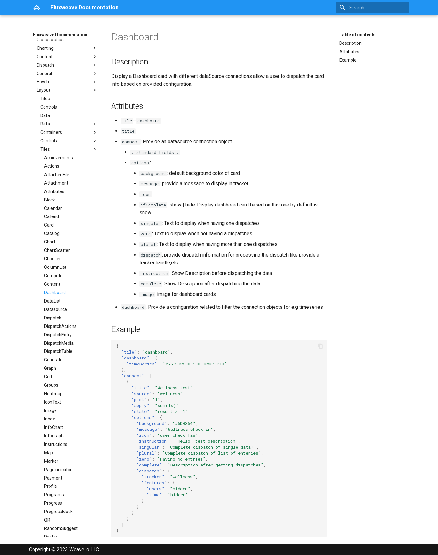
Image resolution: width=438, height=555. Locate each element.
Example (348, 60)
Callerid (51, 51)
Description (350, 43)
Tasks (50, 473)
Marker (51, 296)
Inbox (49, 254)
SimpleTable (56, 405)
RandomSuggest (61, 363)
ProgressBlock (58, 346)
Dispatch (52, 152)
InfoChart (53, 262)
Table (49, 456)
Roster (50, 371)
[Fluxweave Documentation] (36, 7)
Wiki (48, 523)
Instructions (55, 279)
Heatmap (53, 228)
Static (50, 431)
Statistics (53, 439)
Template (53, 481)
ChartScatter (57, 85)
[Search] (372, 7)
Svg (48, 532)
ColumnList (55, 102)
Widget (51, 515)
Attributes (349, 51)
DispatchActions (60, 161)
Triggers (52, 498)
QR (47, 355)
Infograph (54, 270)
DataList (52, 136)
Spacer (51, 414)
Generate (53, 194)
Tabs (49, 464)
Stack (49, 422)
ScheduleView (58, 397)
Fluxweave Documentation (60, 34)
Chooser (52, 93)
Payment (53, 313)
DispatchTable (58, 186)
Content (52, 119)
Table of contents (357, 34)
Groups (51, 220)
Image (50, 245)
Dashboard (55, 127)
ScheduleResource (62, 388)
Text (48, 489)
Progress (53, 338)
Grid (48, 211)
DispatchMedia (59, 178)
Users (49, 506)
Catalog (52, 68)
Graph (50, 203)
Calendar (53, 43)
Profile (50, 321)
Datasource (55, 144)
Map (48, 287)
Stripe (50, 448)
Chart (49, 76)
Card (49, 60)
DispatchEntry (58, 169)
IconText (52, 237)
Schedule (53, 380)
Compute (53, 110)
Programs (54, 329)
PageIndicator (58, 304)
